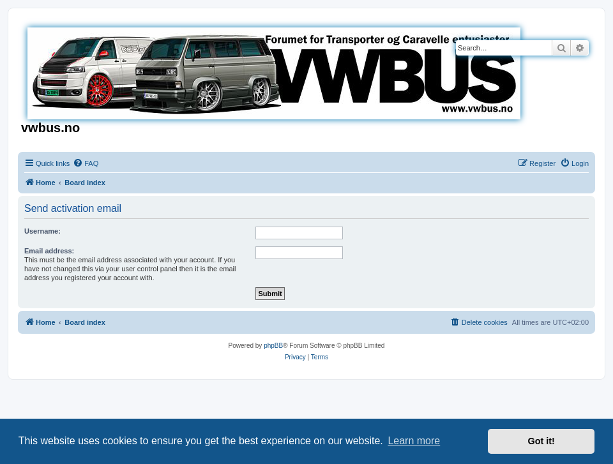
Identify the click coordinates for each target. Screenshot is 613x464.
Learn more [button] (414, 440)
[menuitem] (85, 163)
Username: (42, 231)
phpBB (273, 345)
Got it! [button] (541, 441)
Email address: (49, 251)
